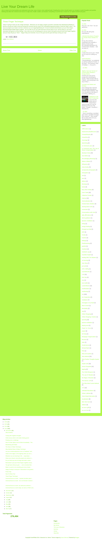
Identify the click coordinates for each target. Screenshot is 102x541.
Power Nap (8, 471)
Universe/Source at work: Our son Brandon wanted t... (19, 480)
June (7, 502)
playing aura (85, 325)
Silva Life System (86, 353)
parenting (84, 319)
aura (83, 178)
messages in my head (88, 302)
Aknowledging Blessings (88, 158)
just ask (84, 266)
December (9, 430)
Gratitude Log (85, 252)
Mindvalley (85, 308)
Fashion (84, 237)
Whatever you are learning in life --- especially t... (18, 456)
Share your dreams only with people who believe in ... (19, 458)
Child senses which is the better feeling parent (17, 438)
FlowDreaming (86, 243)
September (9, 495)
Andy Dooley (85, 167)
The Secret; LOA (86, 380)
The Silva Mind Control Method (90, 383)
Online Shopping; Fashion (89, 317)
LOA (83, 274)
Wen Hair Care (86, 402)
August (8, 497)
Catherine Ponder (87, 195)
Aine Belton (85, 155)
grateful (84, 246)
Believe (84, 181)
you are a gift (85, 407)
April (7, 506)
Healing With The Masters (89, 257)
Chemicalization (86, 58)
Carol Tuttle (85, 192)
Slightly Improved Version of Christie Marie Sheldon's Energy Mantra (89, 72)
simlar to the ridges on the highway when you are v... (18, 453)
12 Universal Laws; (87, 146)
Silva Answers (9, 432)
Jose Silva (84, 263)
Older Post (73, 50)
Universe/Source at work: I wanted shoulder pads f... (19, 478)
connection (85, 209)
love (83, 280)
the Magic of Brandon (88, 377)
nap (83, 311)
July (7, 499)
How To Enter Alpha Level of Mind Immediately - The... (19, 442)
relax (83, 342)
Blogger (77, 537)
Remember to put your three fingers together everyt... (19, 462)
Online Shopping (86, 314)
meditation (85, 300)
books (83, 187)
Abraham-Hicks (86, 153)
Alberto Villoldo (86, 161)
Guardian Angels (86, 254)
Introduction (57, 523)
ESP (83, 232)
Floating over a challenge (11, 440)
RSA (83, 351)
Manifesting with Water (11, 444)
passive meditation (87, 322)
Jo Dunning (85, 260)
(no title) (84, 24)
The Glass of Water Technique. (13, 447)
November (9, 490)
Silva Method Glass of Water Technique (15, 449)
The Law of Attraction (59, 527)
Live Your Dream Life (17, 7)
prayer (83, 331)
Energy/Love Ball (86, 229)
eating (83, 223)
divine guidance (86, 218)
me (82, 294)
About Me (56, 533)
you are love (85, 410)
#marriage (84, 140)
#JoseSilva (85, 137)
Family (83, 235)
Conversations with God (88, 212)
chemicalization (86, 201)
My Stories (56, 525)
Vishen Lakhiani (86, 393)
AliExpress (85, 164)
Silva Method (10, 39)
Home (40, 50)
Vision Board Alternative (88, 396)
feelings (84, 240)
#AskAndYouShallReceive (89, 131)
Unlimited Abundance (87, 390)
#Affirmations (85, 129)
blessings (84, 184)
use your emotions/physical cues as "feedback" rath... (19, 451)
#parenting (85, 143)
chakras (84, 198)
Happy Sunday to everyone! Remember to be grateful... (19, 469)
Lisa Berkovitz (85, 271)
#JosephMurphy (86, 134)
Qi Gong (84, 334)
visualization (85, 399)
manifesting (85, 291)
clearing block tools (87, 206)
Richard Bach (85, 348)
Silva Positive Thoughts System (90, 359)
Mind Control (85, 305)
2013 (5, 428)
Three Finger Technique (11, 476)
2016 (5, 421)
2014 (5, 426)
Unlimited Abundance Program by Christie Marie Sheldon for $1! (90, 37)
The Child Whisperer (87, 372)
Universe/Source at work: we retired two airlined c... (18, 485)
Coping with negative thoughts (13, 435)
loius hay (84, 277)
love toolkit (85, 283)
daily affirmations (86, 215)
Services (56, 529)
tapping (84, 369)
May (7, 504)
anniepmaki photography (88, 170)
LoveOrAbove (85, 285)
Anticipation (85, 172)
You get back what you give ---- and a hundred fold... (18, 465)
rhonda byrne (85, 345)
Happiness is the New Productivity (93, 97)
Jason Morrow (64, 537)
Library (55, 531)
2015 (5, 424)
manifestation (85, 288)
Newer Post (6, 50)
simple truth (85, 363)
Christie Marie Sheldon (88, 203)
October (8, 493)
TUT (83, 387)
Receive (84, 339)
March (7, 508)
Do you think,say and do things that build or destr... (18, 460)
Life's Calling (85, 269)
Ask (83, 175)
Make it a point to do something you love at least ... (18, 467)
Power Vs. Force (86, 328)
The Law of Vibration (87, 375)
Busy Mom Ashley (87, 189)
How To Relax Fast (10, 474)
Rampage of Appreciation (89, 336)
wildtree (84, 404)
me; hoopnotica (86, 297)
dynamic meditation (87, 220)
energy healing (86, 226)
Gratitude (84, 249)
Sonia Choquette (86, 366)
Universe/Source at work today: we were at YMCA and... (19, 487)
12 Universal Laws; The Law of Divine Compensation (90, 149)
